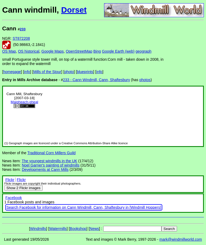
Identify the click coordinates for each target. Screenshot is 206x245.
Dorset (74, 9)
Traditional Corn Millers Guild (51, 153)
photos (145, 80)
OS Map (9, 51)
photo (69, 72)
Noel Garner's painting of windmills (50, 165)
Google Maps (52, 51)
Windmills (38, 228)
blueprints (85, 72)
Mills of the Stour (47, 72)
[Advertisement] (186, 104)
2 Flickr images (23, 188)
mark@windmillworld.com (180, 239)
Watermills (58, 228)
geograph (143, 51)
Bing (97, 51)
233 (23, 29)
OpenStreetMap (79, 51)
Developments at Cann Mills (45, 169)
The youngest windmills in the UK (49, 161)
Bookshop (78, 228)
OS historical (28, 51)
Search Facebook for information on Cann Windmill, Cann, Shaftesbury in (67, 207)
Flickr (9, 180)
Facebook (13, 198)
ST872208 (21, 38)
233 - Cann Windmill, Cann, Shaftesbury (96, 80)
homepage (12, 72)
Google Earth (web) (118, 51)
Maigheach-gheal (24, 102)
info (27, 72)
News (94, 228)
